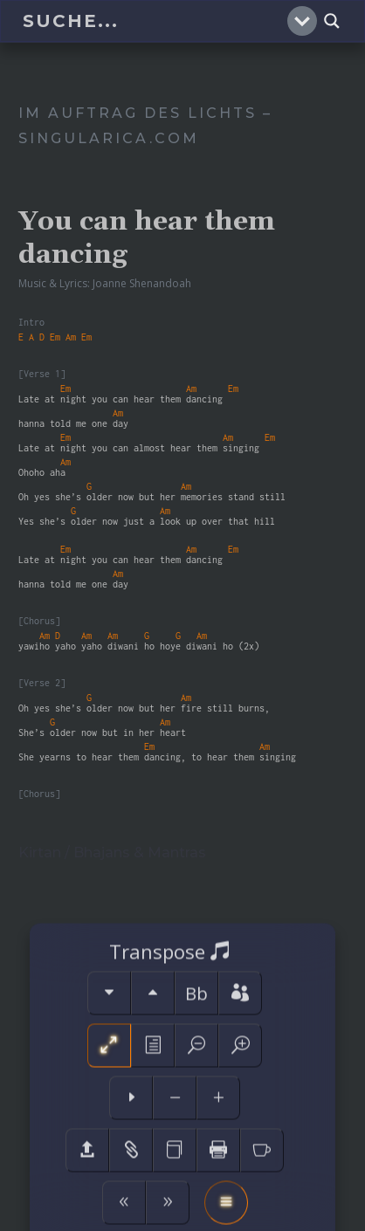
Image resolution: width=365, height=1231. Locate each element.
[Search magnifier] (332, 21)
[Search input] (153, 21)
